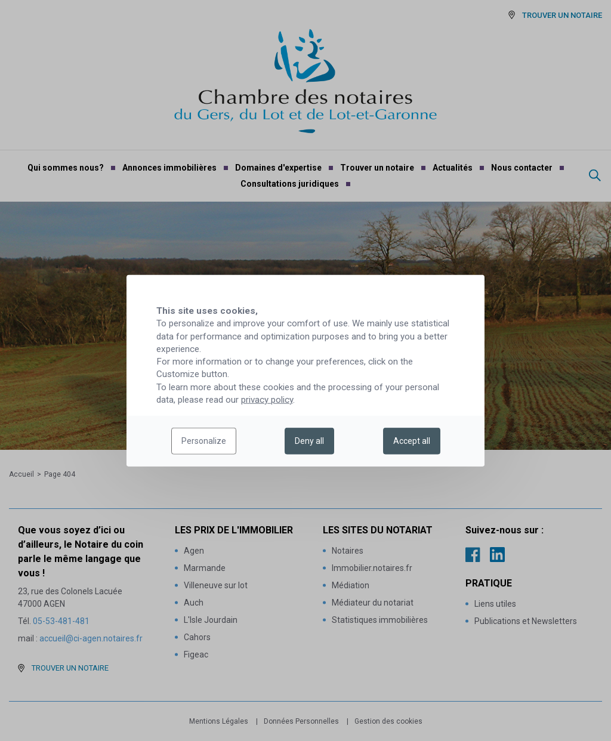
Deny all (309, 441)
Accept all (411, 441)
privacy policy (267, 399)
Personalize (203, 441)
